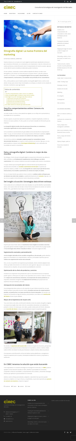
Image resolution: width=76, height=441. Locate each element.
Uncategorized (60, 99)
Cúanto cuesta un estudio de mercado (60, 400)
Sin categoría (60, 96)
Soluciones (21, 13)
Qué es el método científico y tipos (64, 114)
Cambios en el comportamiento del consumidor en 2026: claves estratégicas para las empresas (64, 33)
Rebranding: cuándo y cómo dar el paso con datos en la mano (64, 58)
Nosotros (12, 13)
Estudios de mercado (62, 88)
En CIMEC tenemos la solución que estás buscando (18, 104)
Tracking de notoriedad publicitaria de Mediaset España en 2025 (63, 43)
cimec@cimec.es (18, 1)
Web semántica (61, 103)
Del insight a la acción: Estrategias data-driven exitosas (19, 97)
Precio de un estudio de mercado (63, 146)
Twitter (13, 386)
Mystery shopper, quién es (63, 141)
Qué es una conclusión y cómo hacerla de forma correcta (64, 131)
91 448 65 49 (10, 1)
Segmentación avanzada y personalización (16, 98)
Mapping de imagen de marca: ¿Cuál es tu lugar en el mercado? (64, 50)
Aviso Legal (25, 432)
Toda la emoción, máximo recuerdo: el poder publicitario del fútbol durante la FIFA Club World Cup (64, 67)
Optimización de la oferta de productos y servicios (18, 100)
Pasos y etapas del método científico (64, 137)
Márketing (19, 58)
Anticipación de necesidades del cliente (16, 101)
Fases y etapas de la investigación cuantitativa (63, 125)
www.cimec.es (9, 421)
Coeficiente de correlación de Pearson (64, 120)
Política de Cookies (34, 432)
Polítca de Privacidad (17, 432)
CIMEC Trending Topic (62, 81)
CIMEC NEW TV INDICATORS (64, 78)
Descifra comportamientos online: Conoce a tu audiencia (19, 93)
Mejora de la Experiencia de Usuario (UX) (16, 103)
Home (5, 13)
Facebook (7, 386)
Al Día (28, 13)
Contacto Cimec (37, 13)
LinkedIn (21, 386)
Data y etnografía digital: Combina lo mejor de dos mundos (20, 95)
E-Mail (27, 386)
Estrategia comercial (10, 58)
